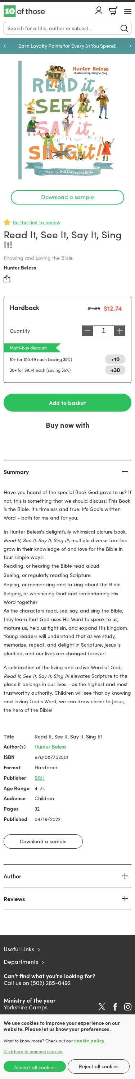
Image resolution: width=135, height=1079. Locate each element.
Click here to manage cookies (33, 1051)
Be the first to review (36, 222)
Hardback (24, 307)
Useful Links (19, 949)
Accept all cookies (34, 1067)
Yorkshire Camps (26, 1007)
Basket (113, 10)
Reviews (14, 898)
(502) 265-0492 (51, 982)
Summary (16, 471)
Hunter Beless (20, 267)
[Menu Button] (127, 11)
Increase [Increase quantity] (119, 330)
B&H (40, 777)
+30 (115, 370)
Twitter (102, 1006)
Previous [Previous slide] (5, 46)
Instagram (127, 1006)
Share (7, 278)
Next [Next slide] (130, 46)
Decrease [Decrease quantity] (87, 330)
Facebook (115, 1007)
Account (99, 10)
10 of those (24, 11)
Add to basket (67, 403)
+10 (115, 359)
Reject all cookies (98, 1066)
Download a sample (67, 197)
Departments (21, 961)
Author (12, 876)
